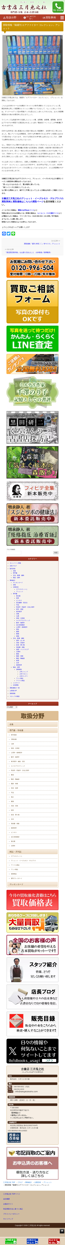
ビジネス (19, 600)
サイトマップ (8, 1219)
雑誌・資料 (16, 577)
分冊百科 (16, 587)
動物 (17, 634)
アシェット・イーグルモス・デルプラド (23, 860)
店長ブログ (13, 566)
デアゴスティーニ (21, 589)
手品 (17, 605)
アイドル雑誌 (20, 680)
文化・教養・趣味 (18, 575)
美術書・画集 (20, 647)
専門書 (15, 573)
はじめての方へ (31, 17)
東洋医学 (19, 611)
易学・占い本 (20, 640)
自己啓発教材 (20, 625)
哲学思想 (14, 735)
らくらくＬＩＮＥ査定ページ (47, 213)
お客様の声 (13, 690)
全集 (14, 571)
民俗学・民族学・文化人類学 (25, 607)
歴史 (17, 629)
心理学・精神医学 (21, 627)
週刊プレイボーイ (16, 878)
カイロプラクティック (23, 620)
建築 (17, 631)
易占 (12, 797)
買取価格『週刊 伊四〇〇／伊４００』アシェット (42, 244)
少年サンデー (24, 676)
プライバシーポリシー (11, 1214)
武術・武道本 (20, 643)
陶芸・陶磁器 (20, 658)
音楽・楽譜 (14, 788)
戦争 (17, 598)
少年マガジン (24, 674)
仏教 (17, 616)
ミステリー (16, 683)
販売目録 (12, 568)
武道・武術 (14, 806)
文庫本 (18, 651)
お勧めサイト (8, 1204)
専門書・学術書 (16, 730)
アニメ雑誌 (19, 678)
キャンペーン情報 (15, 563)
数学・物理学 (20, 623)
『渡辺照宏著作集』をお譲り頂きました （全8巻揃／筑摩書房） (28, 252)
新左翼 (18, 596)
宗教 (17, 614)
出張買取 (16, 685)
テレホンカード (18, 582)
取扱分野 (11, 17)
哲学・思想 (19, 609)
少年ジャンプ (24, 672)
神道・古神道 (20, 618)
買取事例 (51, 17)
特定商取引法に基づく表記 (13, 1209)
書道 (17, 654)
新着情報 (12, 693)
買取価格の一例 (15, 688)
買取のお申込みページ (26, 210)
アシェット (19, 591)
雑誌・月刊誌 (15, 852)
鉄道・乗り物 (20, 645)
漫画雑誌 (19, 669)
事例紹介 (12, 580)
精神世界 (19, 665)
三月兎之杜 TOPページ (11, 1194)
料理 (17, 660)
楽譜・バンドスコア (22, 649)
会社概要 (6, 1199)
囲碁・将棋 (19, 656)
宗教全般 (14, 739)
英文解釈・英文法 (21, 602)
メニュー (62, 16)
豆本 (17, 663)
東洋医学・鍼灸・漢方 (18, 761)
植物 (17, 636)
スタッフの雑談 (15, 696)
